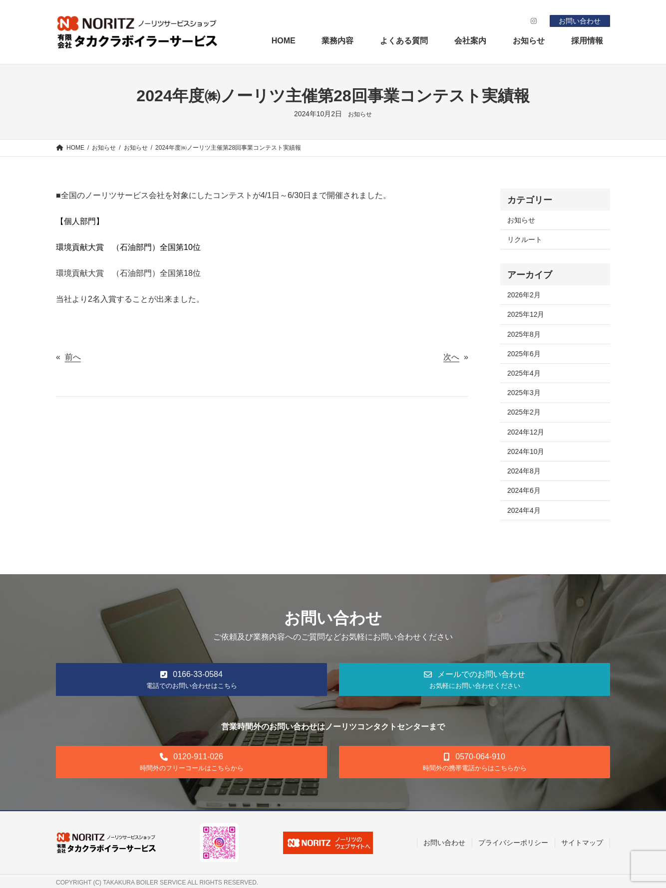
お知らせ (360, 114)
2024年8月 (524, 471)
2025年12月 (525, 314)
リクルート (524, 239)
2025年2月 (524, 412)
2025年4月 (524, 373)
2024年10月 (525, 451)
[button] (191, 679)
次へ (451, 357)
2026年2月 (524, 295)
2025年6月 (524, 354)
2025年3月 (524, 393)
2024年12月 (525, 432)
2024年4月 (524, 510)
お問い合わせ (580, 21)
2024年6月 (524, 490)
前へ (73, 357)
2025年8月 (524, 334)
